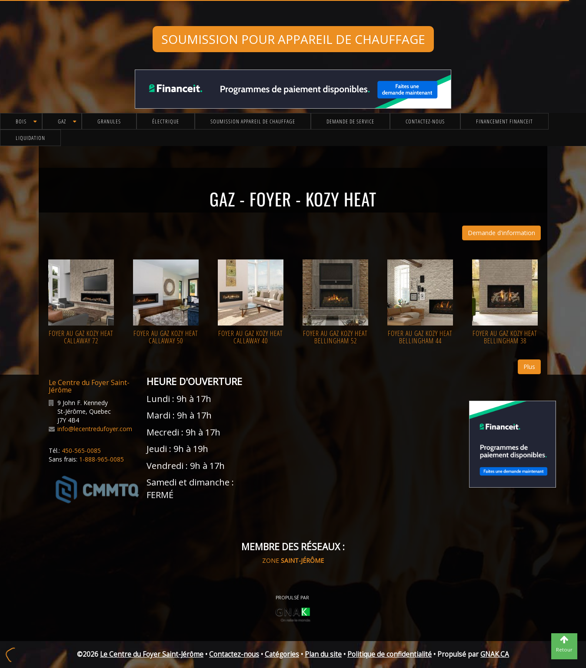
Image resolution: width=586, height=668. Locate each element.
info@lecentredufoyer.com (94, 429)
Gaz (62, 121)
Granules (109, 121)
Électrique (165, 121)
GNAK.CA (494, 654)
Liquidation (30, 138)
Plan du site (323, 654)
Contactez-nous (425, 121)
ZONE (293, 560)
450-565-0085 (81, 450)
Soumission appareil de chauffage (252, 121)
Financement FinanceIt (504, 121)
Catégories (282, 654)
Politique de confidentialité (389, 654)
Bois (21, 121)
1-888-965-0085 (101, 459)
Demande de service (350, 121)
